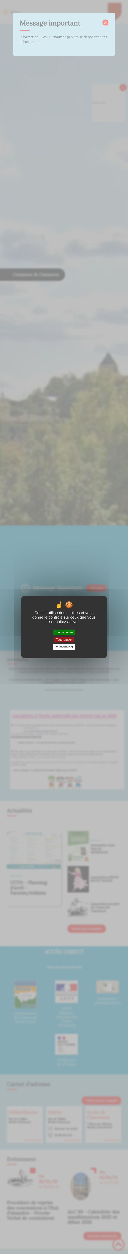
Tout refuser (64, 639)
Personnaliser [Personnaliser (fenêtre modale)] (64, 647)
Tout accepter (64, 632)
